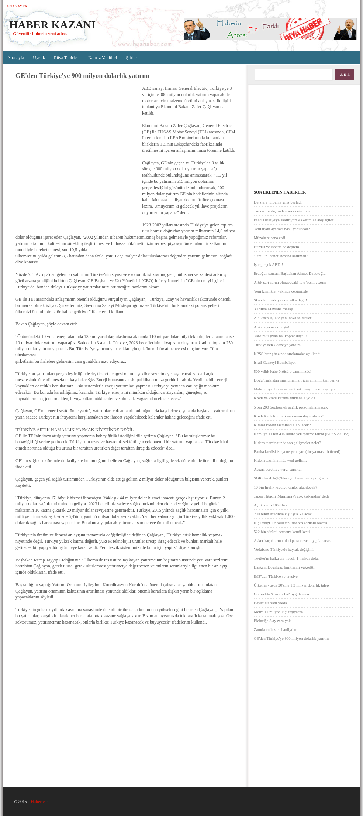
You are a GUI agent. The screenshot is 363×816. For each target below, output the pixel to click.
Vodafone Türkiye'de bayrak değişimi (284, 549)
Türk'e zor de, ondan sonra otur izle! (283, 211)
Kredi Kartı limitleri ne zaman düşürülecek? (289, 416)
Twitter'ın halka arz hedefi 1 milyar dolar (286, 558)
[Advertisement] (69, 156)
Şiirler (131, 57)
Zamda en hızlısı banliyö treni (278, 629)
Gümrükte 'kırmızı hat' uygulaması (281, 594)
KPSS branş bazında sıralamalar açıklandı (287, 353)
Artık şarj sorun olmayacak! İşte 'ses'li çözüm (290, 282)
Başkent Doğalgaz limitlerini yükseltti (284, 567)
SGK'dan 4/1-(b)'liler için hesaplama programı (291, 478)
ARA (344, 75)
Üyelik (39, 57)
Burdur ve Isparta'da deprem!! (278, 247)
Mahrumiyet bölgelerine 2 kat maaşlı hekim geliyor (295, 389)
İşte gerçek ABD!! (268, 264)
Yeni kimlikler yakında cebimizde (281, 291)
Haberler (38, 801)
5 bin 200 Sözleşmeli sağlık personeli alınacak (291, 407)
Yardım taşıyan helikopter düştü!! (280, 336)
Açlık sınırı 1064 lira (270, 505)
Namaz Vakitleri (102, 57)
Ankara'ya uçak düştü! (272, 327)
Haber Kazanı (52, 24)
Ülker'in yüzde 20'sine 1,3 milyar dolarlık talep (291, 585)
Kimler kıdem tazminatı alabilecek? (282, 425)
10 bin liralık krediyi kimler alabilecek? (285, 487)
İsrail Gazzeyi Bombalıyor (275, 362)
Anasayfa (16, 6)
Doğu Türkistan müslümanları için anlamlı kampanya (296, 380)
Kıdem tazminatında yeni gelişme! (281, 460)
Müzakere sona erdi (269, 237)
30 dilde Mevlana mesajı (273, 309)
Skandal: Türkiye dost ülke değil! (280, 300)
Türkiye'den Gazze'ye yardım (277, 344)
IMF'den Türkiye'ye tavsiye (276, 576)
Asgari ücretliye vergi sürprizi (278, 469)
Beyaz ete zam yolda (270, 603)
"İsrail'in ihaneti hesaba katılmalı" (281, 255)
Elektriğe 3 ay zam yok (272, 620)
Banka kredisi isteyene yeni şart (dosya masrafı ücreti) (297, 451)
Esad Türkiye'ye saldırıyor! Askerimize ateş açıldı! (294, 220)
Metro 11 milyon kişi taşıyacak (278, 612)
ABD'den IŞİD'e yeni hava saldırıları (283, 317)
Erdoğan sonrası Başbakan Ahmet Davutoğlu (289, 273)
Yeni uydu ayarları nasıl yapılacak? (282, 228)
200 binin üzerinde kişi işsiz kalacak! (283, 514)
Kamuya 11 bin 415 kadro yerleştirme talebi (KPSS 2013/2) (301, 433)
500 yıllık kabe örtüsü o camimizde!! (283, 371)
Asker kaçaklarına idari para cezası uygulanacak (292, 540)
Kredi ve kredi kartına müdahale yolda (284, 398)
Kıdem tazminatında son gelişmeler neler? (287, 442)
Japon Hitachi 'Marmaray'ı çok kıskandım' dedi (291, 496)
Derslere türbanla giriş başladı (278, 202)
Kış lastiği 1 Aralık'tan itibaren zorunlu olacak (290, 522)
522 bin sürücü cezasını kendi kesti (282, 531)
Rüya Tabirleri (66, 57)
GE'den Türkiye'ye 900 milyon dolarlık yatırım (291, 638)
